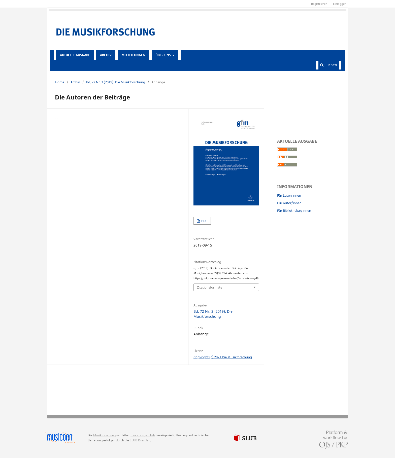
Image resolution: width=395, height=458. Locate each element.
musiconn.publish (62, 438)
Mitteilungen (133, 55)
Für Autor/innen (289, 203)
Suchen (328, 64)
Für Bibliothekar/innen (294, 210)
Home (59, 82)
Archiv (106, 55)
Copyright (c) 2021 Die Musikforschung (222, 357)
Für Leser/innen (289, 195)
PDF (204, 221)
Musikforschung (104, 435)
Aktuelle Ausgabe (75, 55)
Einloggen (339, 4)
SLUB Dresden (140, 440)
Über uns (163, 55)
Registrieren (319, 4)
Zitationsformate (209, 287)
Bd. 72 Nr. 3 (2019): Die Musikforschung (115, 82)
